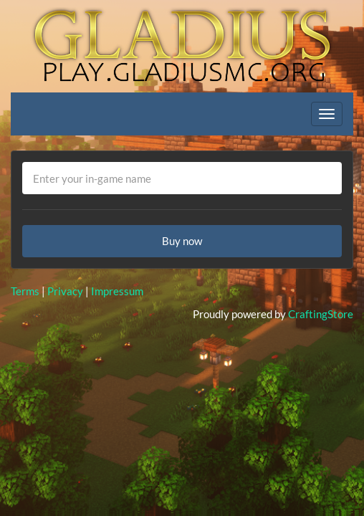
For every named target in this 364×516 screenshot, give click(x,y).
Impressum (117, 291)
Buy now (182, 240)
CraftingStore (320, 313)
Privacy (65, 291)
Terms (25, 291)
